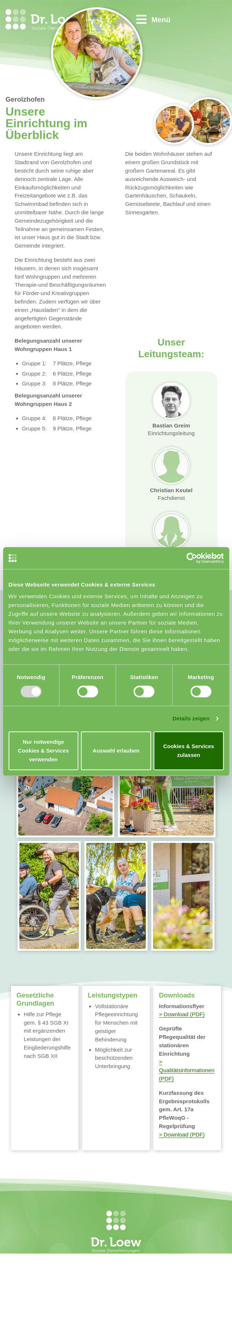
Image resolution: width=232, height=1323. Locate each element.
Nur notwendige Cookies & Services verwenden (43, 750)
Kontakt (150, 1272)
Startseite (153, 1263)
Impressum (155, 1280)
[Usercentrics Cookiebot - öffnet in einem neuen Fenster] (192, 558)
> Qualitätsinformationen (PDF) (186, 1070)
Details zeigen (190, 718)
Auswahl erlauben (115, 750)
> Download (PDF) (182, 1014)
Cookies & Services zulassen (188, 750)
